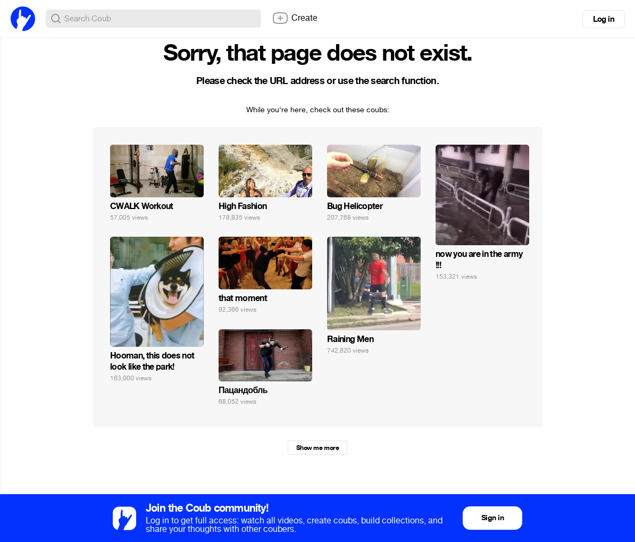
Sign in (492, 518)
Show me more (317, 448)
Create (295, 18)
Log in (603, 19)
